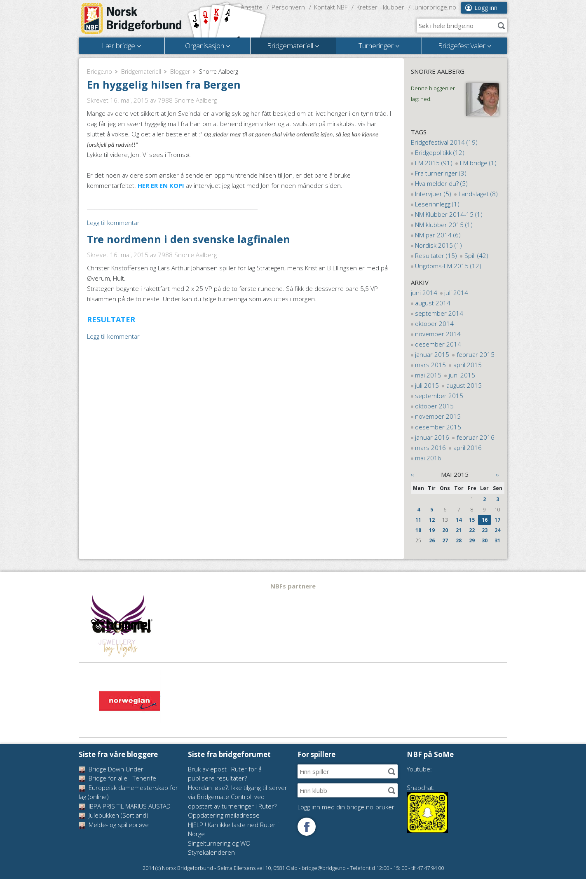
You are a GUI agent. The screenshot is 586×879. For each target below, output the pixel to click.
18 (418, 530)
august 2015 (464, 385)
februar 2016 (476, 437)
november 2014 (438, 334)
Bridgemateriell (141, 71)
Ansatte (252, 7)
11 (418, 519)
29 (472, 540)
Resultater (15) (436, 255)
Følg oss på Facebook (307, 827)
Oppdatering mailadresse (224, 815)
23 (485, 530)
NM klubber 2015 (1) (444, 224)
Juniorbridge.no (434, 7)
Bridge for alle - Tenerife (117, 778)
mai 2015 (428, 375)
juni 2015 (462, 375)
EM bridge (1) (478, 163)
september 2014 (439, 313)
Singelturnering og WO (219, 843)
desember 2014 (438, 344)
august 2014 (432, 303)
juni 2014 (424, 292)
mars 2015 (430, 365)
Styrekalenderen (211, 852)
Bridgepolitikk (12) (439, 152)
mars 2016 (430, 447)
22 (472, 530)
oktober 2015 (434, 406)
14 (459, 519)
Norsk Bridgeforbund (131, 18)
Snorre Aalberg (437, 71)
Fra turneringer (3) (440, 173)
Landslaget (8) (478, 194)
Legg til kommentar (113, 222)
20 (445, 530)
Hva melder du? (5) (441, 183)
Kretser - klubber (380, 7)
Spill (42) (476, 255)
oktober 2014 (434, 323)
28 (459, 540)
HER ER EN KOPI (161, 185)
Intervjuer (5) (433, 194)
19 (432, 530)
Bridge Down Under (111, 769)
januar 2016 (432, 437)
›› (497, 474)
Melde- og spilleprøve (114, 824)
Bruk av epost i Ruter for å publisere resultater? (225, 774)
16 (485, 519)
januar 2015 (432, 354)
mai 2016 (428, 458)
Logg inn (485, 8)
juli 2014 (456, 292)
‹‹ (412, 474)
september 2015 (439, 395)
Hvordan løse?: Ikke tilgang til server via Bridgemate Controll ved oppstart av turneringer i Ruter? (237, 796)
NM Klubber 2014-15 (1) (449, 214)
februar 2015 (476, 354)
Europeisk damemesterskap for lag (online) (128, 792)
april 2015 (467, 365)
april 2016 (467, 447)
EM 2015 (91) (433, 163)
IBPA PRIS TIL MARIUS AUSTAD (125, 806)
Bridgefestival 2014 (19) (444, 142)
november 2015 (438, 416)
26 (432, 540)
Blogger (180, 71)
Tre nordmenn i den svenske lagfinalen (188, 239)
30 (485, 540)
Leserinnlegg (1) (437, 204)
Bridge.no (99, 71)
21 (459, 530)
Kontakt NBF (330, 7)
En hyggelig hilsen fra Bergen (164, 84)
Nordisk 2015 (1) (438, 245)
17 (497, 519)
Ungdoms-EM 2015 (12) (448, 266)
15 (472, 519)
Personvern (288, 7)
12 (432, 519)
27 (445, 540)
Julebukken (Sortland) (113, 815)
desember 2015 (438, 427)
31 (497, 540)
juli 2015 (427, 385)
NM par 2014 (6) (438, 235)
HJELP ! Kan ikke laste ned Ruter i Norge (233, 829)
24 (497, 530)
